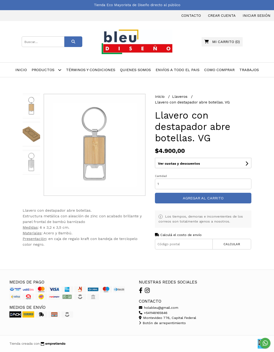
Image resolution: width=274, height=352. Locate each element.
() (222, 41)
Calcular (232, 244)
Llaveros (180, 96)
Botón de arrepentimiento (162, 323)
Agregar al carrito (203, 198)
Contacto (191, 15)
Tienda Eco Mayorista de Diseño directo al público (137, 5)
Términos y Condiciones (90, 70)
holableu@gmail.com (158, 307)
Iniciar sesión (256, 15)
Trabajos (249, 70)
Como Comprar (219, 70)
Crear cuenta (222, 15)
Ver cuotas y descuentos (179, 163)
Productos (46, 70)
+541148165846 (153, 313)
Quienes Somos (135, 70)
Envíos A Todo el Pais (177, 70)
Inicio (21, 70)
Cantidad (161, 176)
